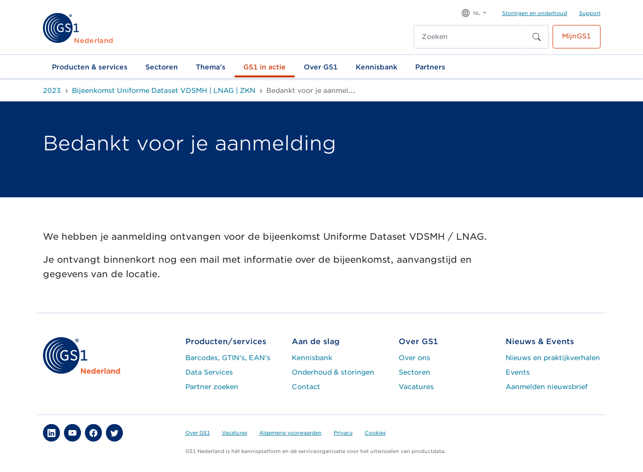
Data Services (209, 372)
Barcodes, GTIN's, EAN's (227, 358)
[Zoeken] (471, 36)
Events (518, 372)
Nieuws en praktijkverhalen (553, 358)
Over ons (414, 358)
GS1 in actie (264, 67)
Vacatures (416, 387)
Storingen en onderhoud (534, 13)
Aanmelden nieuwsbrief (547, 387)
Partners (430, 67)
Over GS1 (321, 67)
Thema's (210, 67)
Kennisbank (376, 67)
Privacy (343, 433)
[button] (474, 12)
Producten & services (89, 67)
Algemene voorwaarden (290, 433)
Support (590, 13)
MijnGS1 (576, 36)
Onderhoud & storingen (333, 372)
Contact (306, 387)
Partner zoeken (211, 387)
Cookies (375, 433)
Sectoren (161, 67)
